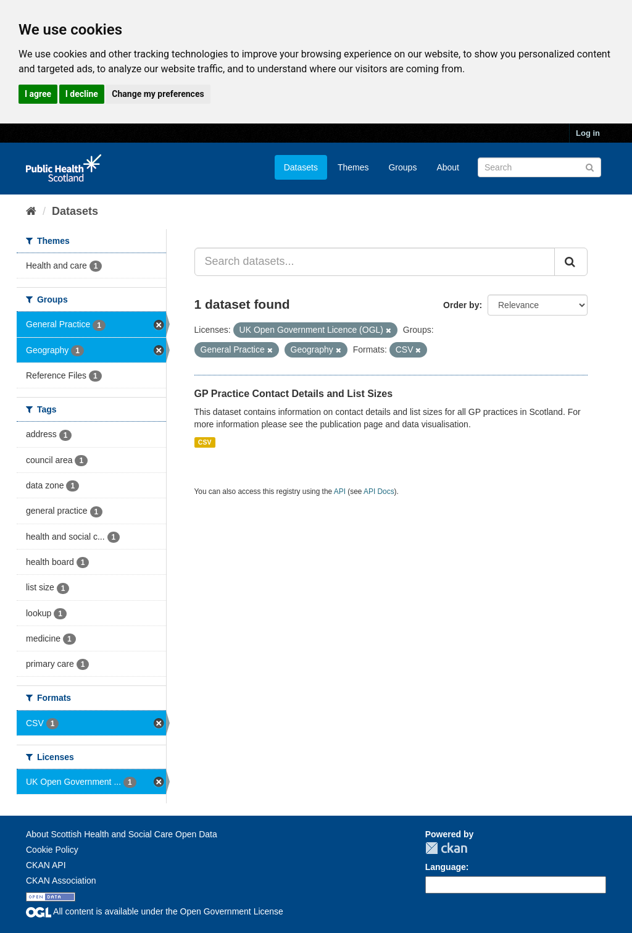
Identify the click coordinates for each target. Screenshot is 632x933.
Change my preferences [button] (158, 94)
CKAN (446, 848)
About (447, 167)
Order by (461, 305)
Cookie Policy (52, 850)
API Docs (379, 491)
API (340, 491)
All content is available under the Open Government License (154, 911)
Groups (402, 167)
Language (445, 867)
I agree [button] (38, 94)
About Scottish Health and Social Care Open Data (121, 834)
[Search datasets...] (374, 262)
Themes (353, 167)
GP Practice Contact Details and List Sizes (293, 393)
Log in (588, 133)
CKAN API (46, 865)
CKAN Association (61, 880)
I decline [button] (81, 94)
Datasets (301, 167)
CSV (205, 442)
